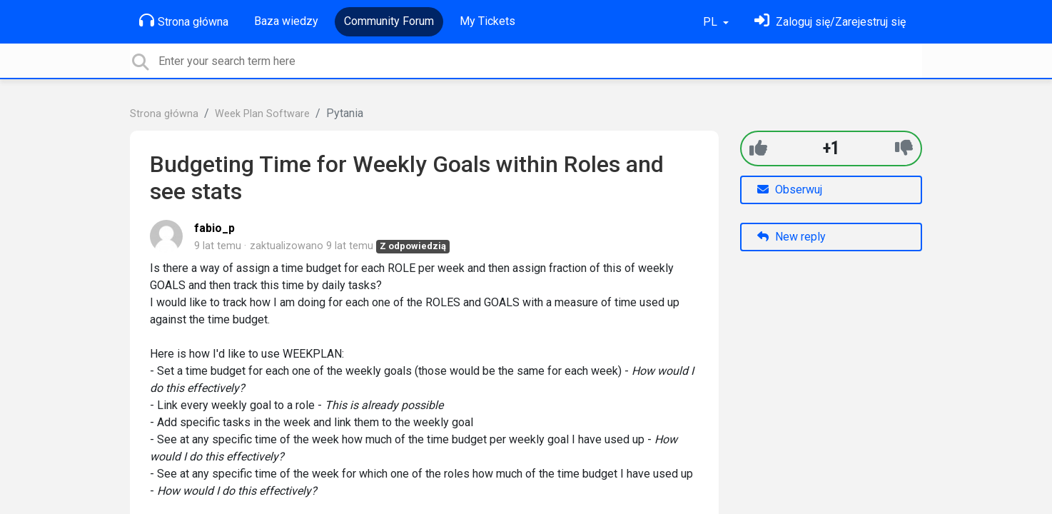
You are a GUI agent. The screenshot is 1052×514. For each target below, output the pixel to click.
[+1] (758, 148)
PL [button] (711, 22)
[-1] (904, 148)
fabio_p (214, 228)
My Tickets (487, 21)
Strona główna (183, 21)
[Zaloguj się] (830, 21)
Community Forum (389, 21)
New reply (791, 236)
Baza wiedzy (286, 21)
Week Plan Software (262, 114)
